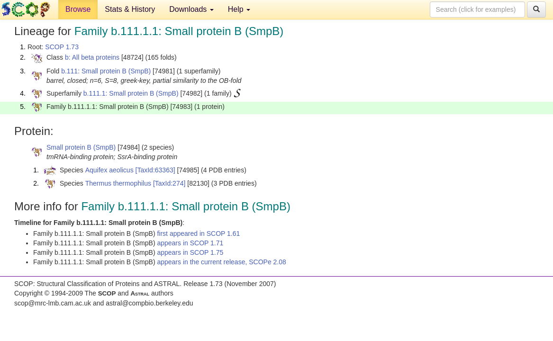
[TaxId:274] (169, 183)
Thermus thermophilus (118, 183)
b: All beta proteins (92, 57)
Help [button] (239, 9)
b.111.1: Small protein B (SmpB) (131, 93)
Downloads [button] (191, 9)
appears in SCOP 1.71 (190, 243)
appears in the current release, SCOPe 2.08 (221, 262)
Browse (78, 9)
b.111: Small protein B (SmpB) (106, 71)
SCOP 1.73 (62, 47)
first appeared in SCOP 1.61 (198, 233)
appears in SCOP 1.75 (190, 252)
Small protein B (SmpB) (81, 147)
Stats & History (130, 9)
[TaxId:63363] (155, 170)
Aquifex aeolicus (109, 170)
